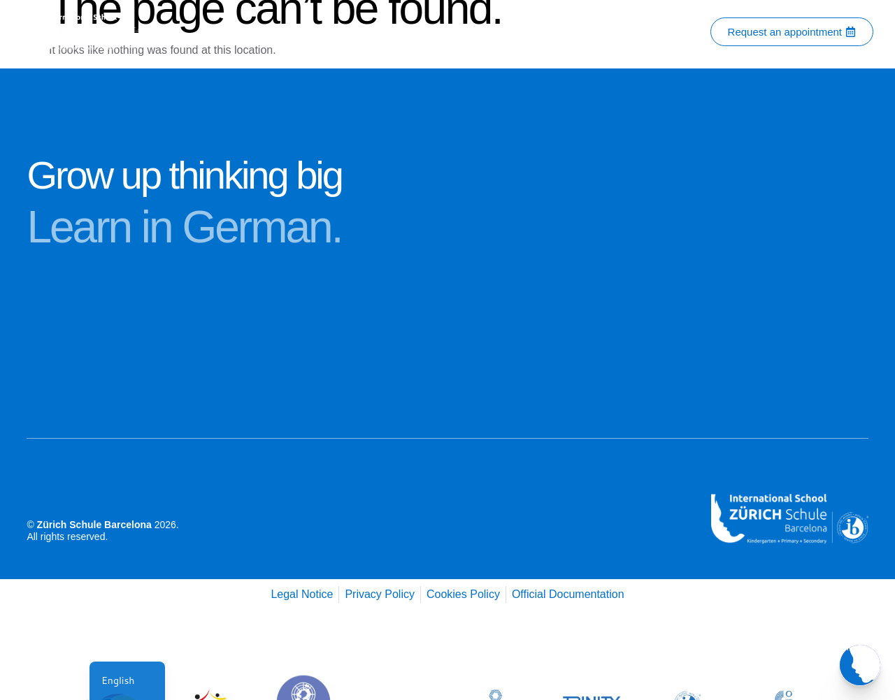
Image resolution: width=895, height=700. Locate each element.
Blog (588, 32)
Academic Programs (437, 32)
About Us (289, 32)
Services (643, 32)
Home (232, 32)
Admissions (527, 32)
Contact (351, 32)
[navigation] (127, 681)
